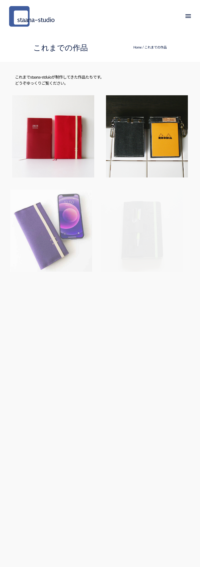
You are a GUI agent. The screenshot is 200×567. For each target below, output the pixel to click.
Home (137, 47)
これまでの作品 (156, 47)
